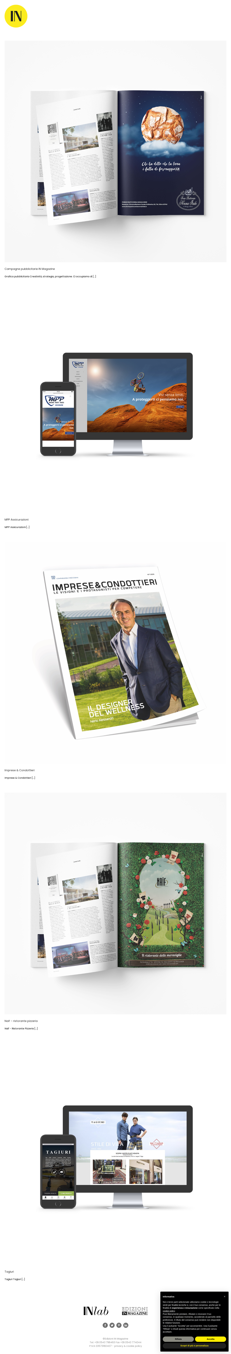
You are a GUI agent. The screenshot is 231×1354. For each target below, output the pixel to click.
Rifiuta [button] (178, 1339)
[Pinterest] (119, 1325)
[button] (224, 1296)
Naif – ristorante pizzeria (21, 1021)
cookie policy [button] (169, 1311)
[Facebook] (105, 1325)
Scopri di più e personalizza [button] (194, 1345)
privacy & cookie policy (128, 1346)
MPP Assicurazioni (16, 519)
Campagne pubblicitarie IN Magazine (30, 269)
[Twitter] (112, 1325)
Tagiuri (9, 1272)
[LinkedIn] (125, 1325)
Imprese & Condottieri (20, 770)
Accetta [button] (211, 1339)
